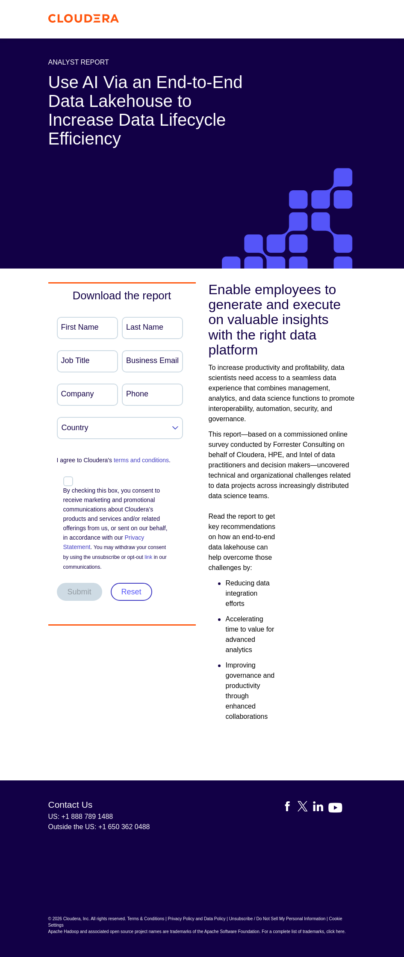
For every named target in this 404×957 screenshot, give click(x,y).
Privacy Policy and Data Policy (196, 918)
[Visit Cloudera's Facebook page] (290, 807)
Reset (131, 592)
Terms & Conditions (146, 918)
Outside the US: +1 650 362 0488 (99, 826)
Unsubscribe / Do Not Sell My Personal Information (277, 918)
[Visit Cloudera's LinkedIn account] (320, 807)
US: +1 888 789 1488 (80, 816)
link (148, 557)
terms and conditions (141, 460)
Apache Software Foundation (232, 931)
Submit (79, 592)
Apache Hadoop (63, 931)
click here (335, 931)
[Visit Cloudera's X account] (305, 807)
